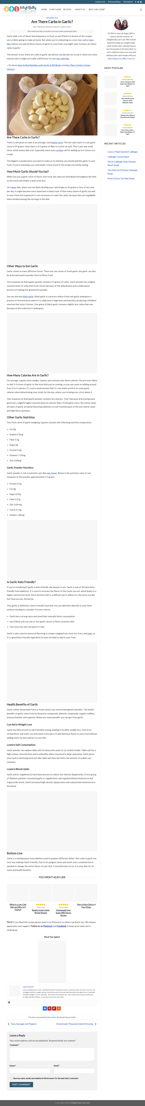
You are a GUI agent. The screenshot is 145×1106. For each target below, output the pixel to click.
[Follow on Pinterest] (141, 2)
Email (56, 1066)
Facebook (61, 926)
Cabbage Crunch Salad (118, 156)
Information (52, 18)
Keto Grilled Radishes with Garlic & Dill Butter (39, 65)
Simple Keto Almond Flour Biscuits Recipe (127, 116)
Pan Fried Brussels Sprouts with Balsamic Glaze (127, 101)
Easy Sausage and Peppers (22, 1024)
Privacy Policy (114, 2)
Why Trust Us (128, 58)
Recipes (68, 9)
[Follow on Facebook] (135, 2)
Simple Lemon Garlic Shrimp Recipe (41, 911)
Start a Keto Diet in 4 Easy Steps (86, 905)
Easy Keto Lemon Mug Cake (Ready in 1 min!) (127, 132)
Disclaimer (128, 2)
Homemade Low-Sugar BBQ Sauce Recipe (63, 913)
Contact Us (100, 2)
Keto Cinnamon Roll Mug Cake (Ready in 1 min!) (127, 84)
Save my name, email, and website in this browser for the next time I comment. (46, 1078)
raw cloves (52, 473)
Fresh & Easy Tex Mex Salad (121, 178)
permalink (72, 1017)
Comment (14, 1045)
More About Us (114, 58)
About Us (81, 9)
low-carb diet (62, 58)
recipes (59, 150)
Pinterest (47, 926)
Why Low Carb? (97, 9)
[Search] (141, 9)
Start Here (55, 9)
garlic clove (57, 142)
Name (13, 1066)
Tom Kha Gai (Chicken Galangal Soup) (122, 172)
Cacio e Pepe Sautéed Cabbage (123, 151)
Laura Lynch (65, 27)
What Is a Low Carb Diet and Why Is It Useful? (18, 907)
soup (89, 633)
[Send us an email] (138, 2)
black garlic (28, 296)
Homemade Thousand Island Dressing (76, 1024)
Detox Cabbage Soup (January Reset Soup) (122, 163)
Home (44, 9)
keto (14, 187)
